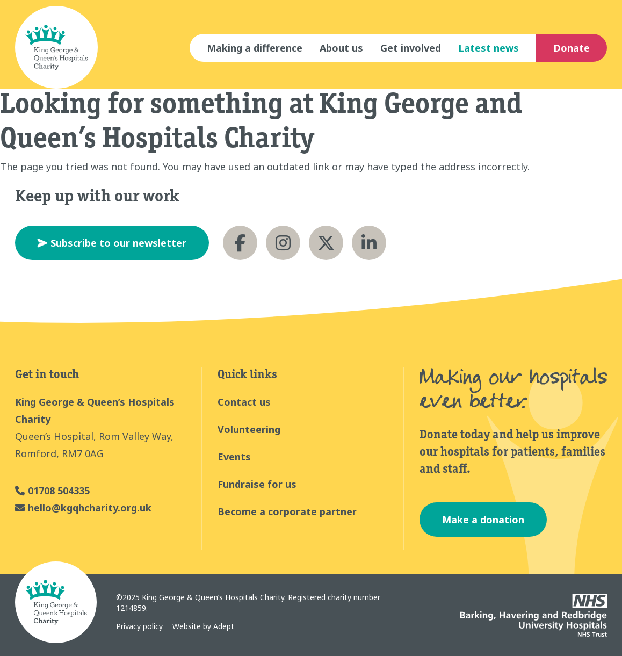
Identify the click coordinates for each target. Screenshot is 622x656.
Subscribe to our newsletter (112, 242)
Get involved (410, 47)
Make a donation (483, 519)
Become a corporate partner (287, 511)
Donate (571, 47)
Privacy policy (139, 626)
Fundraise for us (257, 484)
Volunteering (249, 429)
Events (234, 456)
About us (341, 47)
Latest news (488, 47)
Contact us (244, 401)
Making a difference (254, 47)
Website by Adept (203, 626)
